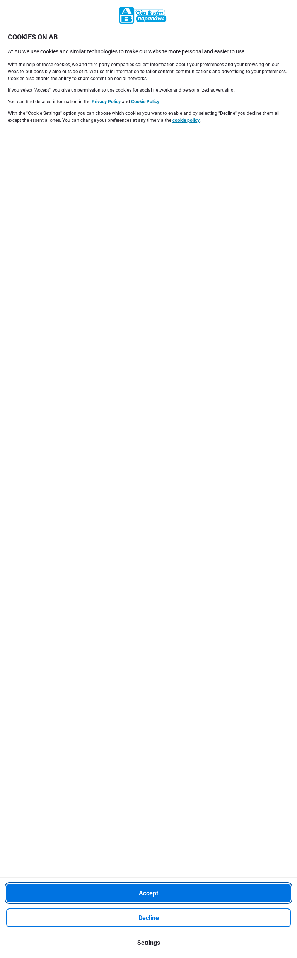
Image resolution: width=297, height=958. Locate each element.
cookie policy (186, 120)
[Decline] (148, 917)
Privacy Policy (106, 101)
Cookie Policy (145, 101)
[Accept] (148, 893)
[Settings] (148, 942)
